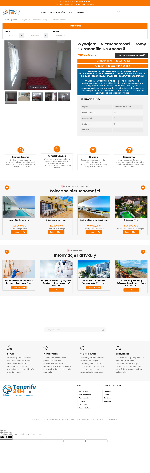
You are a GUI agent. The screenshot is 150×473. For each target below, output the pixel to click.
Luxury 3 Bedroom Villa (19, 220)
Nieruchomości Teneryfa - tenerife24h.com (75, 5)
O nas (106, 395)
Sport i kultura (85, 408)
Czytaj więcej (19, 287)
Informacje (83, 391)
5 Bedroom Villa (131, 220)
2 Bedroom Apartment (56, 220)
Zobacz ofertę (19, 232)
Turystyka (83, 404)
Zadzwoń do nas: (75, 1)
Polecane (107, 391)
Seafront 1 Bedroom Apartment (94, 220)
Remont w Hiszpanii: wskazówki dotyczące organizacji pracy (19, 281)
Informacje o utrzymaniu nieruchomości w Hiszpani (93, 281)
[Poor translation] (9, 437)
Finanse (82, 401)
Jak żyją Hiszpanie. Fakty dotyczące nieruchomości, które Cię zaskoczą (131, 283)
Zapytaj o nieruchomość (131, 55)
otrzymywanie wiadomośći (76, 334)
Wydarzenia (84, 398)
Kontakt (107, 398)
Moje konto (108, 401)
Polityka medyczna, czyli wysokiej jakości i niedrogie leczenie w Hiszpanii (56, 283)
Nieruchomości (85, 395)
